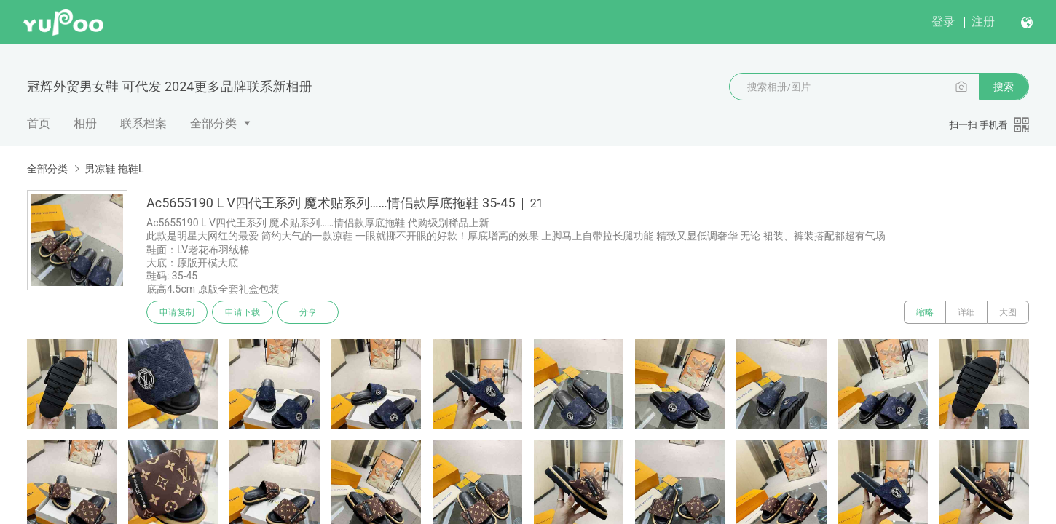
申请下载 (242, 312)
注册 (983, 21)
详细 (966, 312)
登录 (943, 21)
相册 (85, 123)
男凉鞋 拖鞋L (113, 169)
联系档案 (143, 123)
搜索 (1003, 86)
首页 (38, 123)
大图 (1008, 312)
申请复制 (176, 312)
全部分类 (213, 123)
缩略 (925, 312)
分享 (308, 312)
